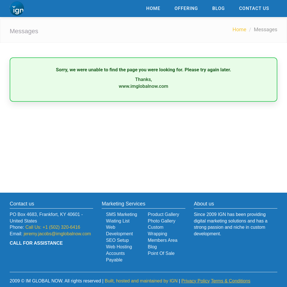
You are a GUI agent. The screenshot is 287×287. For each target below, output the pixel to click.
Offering (186, 8)
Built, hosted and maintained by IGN (141, 280)
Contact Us (254, 8)
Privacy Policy (195, 280)
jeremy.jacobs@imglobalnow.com (57, 233)
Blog (218, 8)
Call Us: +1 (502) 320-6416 (52, 227)
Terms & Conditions (231, 280)
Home (153, 8)
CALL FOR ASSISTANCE (36, 243)
